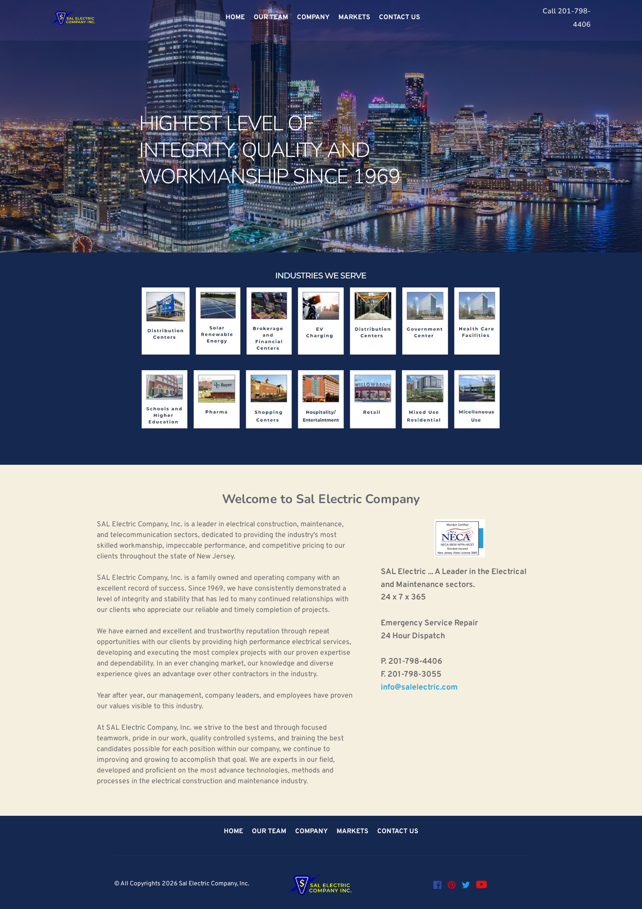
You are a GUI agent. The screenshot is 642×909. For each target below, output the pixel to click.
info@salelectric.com (419, 687)
